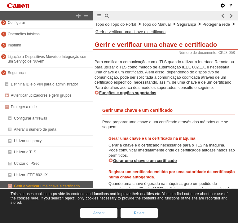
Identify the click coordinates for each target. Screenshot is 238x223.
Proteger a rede (24, 107)
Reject (139, 213)
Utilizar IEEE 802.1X (31, 175)
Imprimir (14, 45)
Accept (99, 213)
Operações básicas (24, 34)
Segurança (17, 73)
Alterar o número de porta (35, 129)
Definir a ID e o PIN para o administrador (44, 84)
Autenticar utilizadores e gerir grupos (41, 95)
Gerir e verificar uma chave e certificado (47, 186)
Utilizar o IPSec (26, 163)
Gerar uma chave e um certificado (145, 160)
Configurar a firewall (30, 118)
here (34, 198)
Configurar (16, 22)
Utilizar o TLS (25, 152)
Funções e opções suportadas (127, 92)
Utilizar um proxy (28, 141)
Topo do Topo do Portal (115, 24)
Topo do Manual (157, 24)
